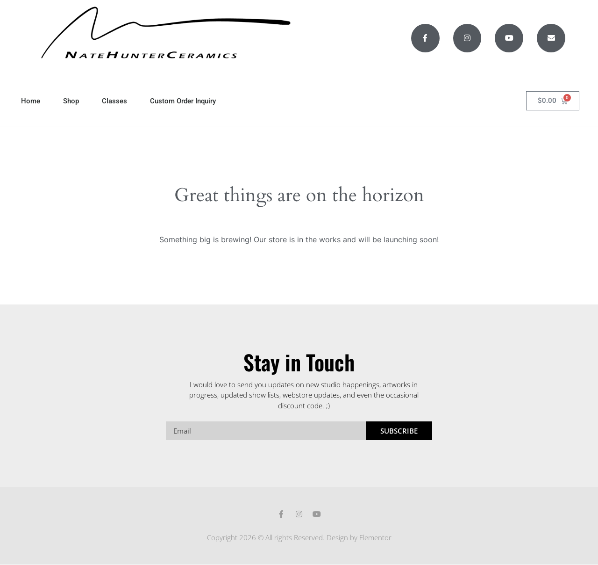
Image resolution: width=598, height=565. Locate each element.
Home (30, 101)
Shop (71, 101)
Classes (114, 101)
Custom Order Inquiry (183, 101)
